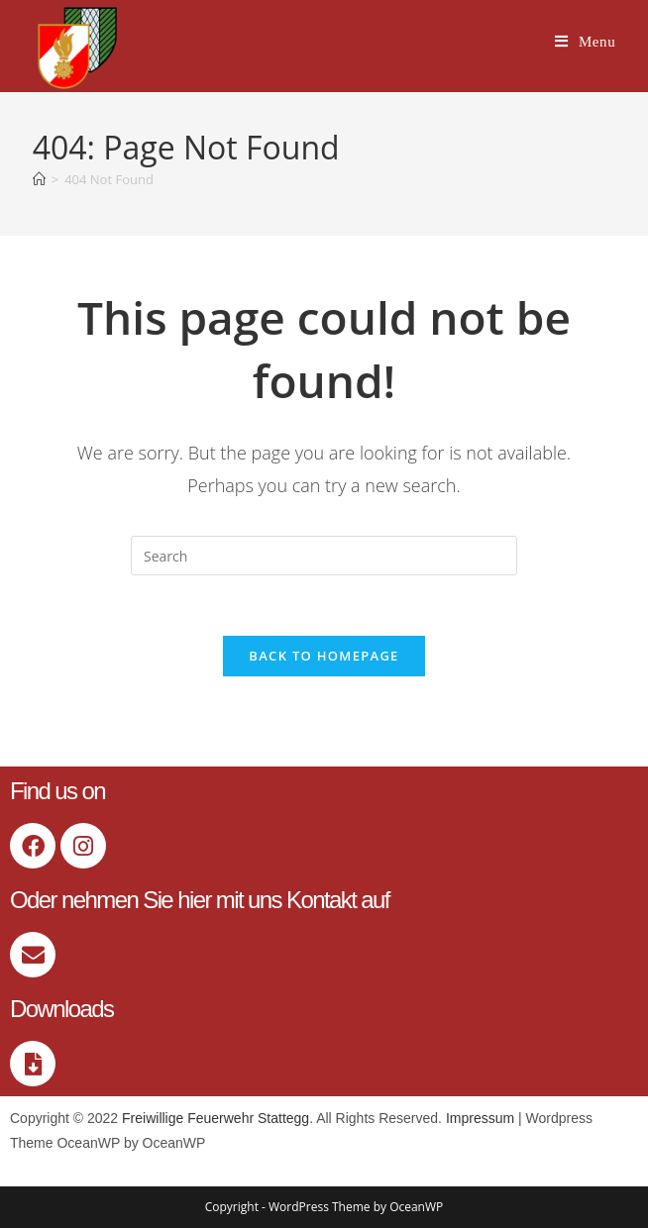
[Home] (39, 179)
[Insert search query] (324, 555)
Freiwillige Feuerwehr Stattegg (215, 1118)
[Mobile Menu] (585, 42)
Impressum (480, 1118)
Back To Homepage (323, 656)
